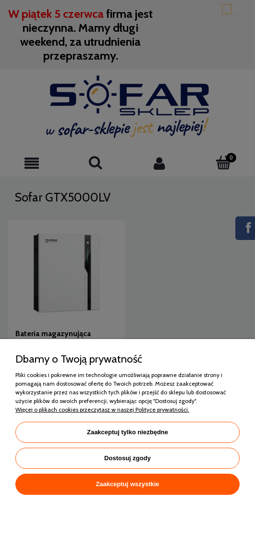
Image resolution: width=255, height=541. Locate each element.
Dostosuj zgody (127, 458)
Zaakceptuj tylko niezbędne (127, 432)
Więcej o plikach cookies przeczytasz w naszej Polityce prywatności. (102, 409)
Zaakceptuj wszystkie (127, 484)
